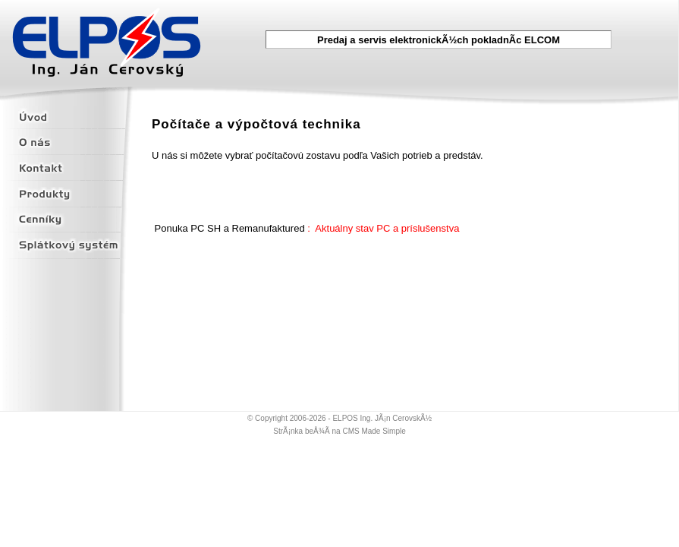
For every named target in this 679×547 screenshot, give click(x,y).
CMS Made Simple (373, 431)
